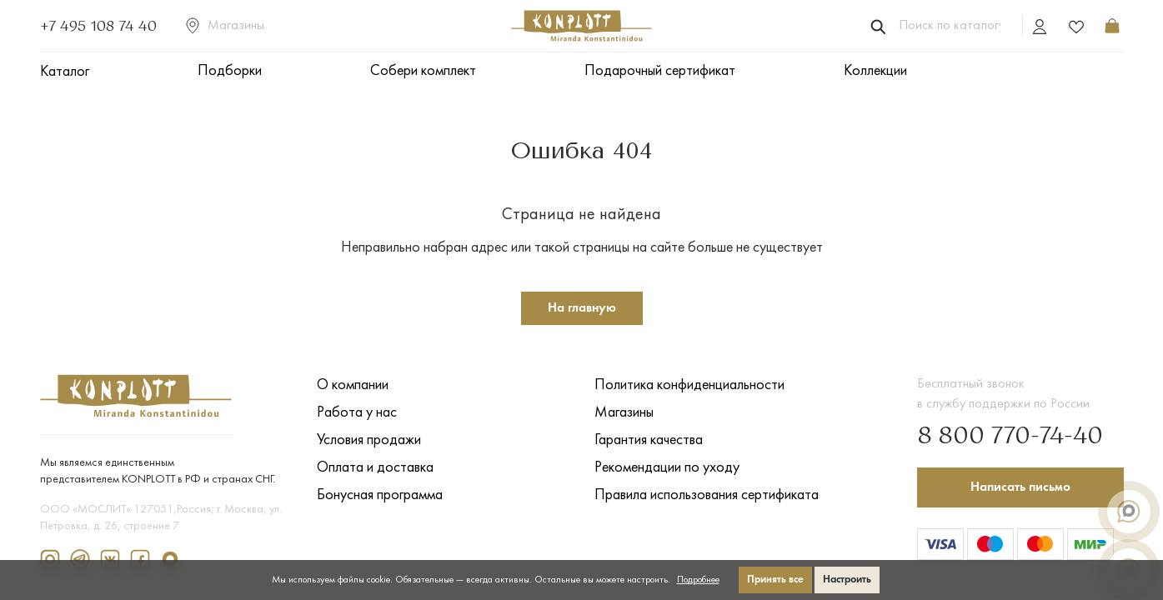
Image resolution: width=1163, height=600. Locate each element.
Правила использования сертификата (706, 495)
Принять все (775, 579)
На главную (582, 308)
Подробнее (698, 580)
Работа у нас (357, 413)
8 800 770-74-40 (1010, 437)
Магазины (225, 26)
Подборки (230, 71)
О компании (353, 385)
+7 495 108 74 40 (98, 26)
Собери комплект (423, 71)
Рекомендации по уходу (666, 468)
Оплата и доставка (375, 468)
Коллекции (875, 71)
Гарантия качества (648, 440)
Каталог (64, 72)
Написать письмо (1020, 487)
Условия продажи (369, 440)
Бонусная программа (380, 495)
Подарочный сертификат (659, 71)
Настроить (847, 579)
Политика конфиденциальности (689, 385)
